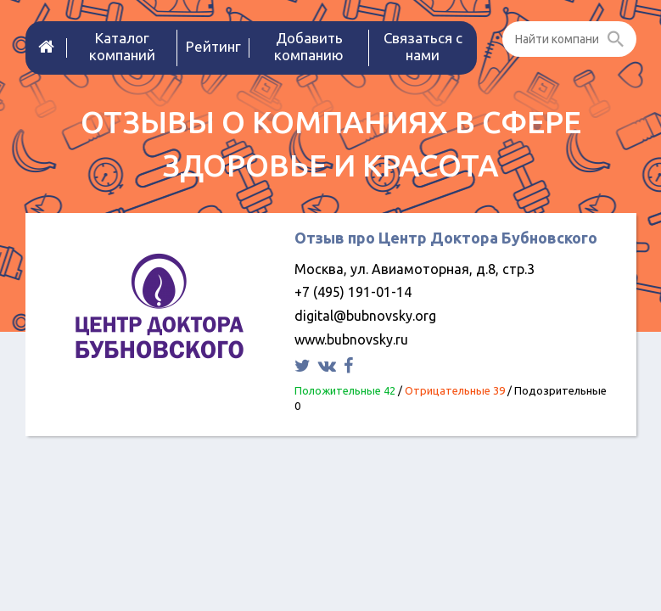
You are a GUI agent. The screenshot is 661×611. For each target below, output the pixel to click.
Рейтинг (213, 46)
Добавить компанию (309, 46)
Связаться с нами (423, 46)
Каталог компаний (122, 46)
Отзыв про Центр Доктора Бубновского (445, 237)
